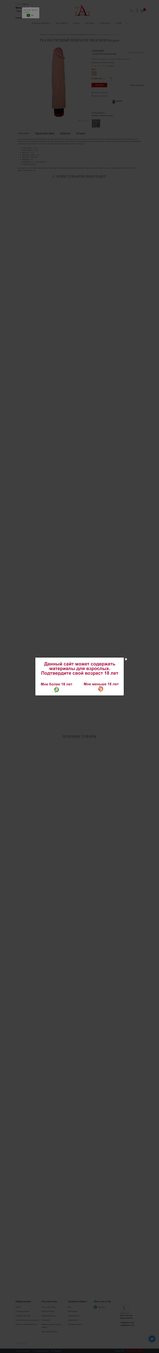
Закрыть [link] (126, 659)
